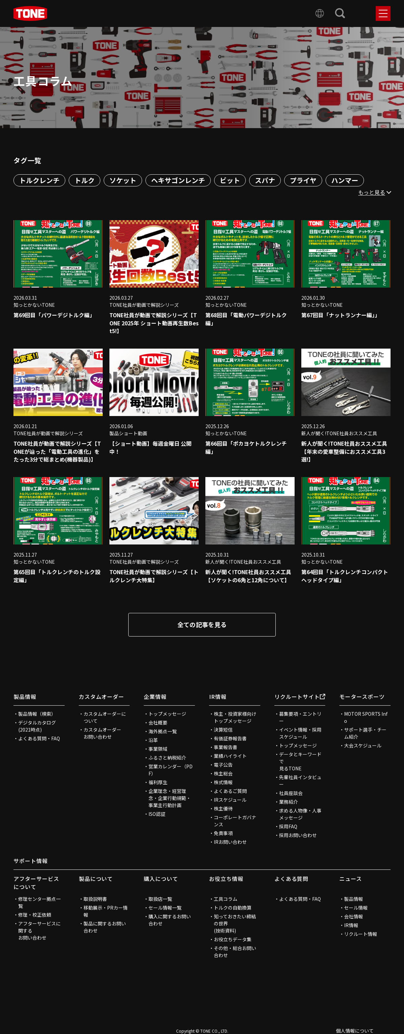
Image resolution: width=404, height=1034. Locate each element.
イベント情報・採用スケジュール (300, 734)
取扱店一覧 (160, 899)
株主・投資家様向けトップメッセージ (235, 718)
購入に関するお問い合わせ (169, 920)
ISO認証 (156, 814)
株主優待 (223, 809)
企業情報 (155, 697)
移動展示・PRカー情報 (105, 912)
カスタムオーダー (102, 697)
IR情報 (218, 697)
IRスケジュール (230, 800)
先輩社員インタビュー (300, 781)
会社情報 (353, 917)
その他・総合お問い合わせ (235, 952)
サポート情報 (30, 861)
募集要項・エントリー (300, 718)
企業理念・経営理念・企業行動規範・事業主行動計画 (169, 798)
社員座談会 (291, 793)
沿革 (153, 740)
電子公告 (223, 765)
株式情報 (223, 782)
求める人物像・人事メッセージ (300, 815)
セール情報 (356, 908)
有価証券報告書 (230, 739)
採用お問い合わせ (298, 835)
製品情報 (24, 697)
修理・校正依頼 (34, 915)
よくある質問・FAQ (39, 739)
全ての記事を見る (202, 625)
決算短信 (223, 730)
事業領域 (157, 749)
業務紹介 (288, 802)
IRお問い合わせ (230, 842)
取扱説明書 (95, 899)
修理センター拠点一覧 (39, 903)
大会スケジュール (362, 746)
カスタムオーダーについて (104, 718)
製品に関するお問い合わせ (104, 928)
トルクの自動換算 (232, 908)
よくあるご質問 (230, 791)
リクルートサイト (300, 697)
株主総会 (223, 774)
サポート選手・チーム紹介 (365, 734)
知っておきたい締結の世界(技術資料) (235, 924)
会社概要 (157, 723)
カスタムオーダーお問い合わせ (102, 734)
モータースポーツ (362, 697)
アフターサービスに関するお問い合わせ (39, 931)
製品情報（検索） (37, 714)
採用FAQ (288, 827)
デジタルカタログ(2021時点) (37, 727)
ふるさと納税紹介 (167, 758)
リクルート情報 (360, 934)
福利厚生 (157, 782)
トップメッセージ (167, 714)
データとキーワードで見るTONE (300, 761)
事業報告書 (225, 747)
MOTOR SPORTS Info (366, 718)
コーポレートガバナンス (235, 821)
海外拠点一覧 (162, 732)
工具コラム (225, 899)
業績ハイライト (230, 756)
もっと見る (371, 192)
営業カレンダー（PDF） (170, 770)
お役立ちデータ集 (232, 940)
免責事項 (223, 833)
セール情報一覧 (164, 908)
